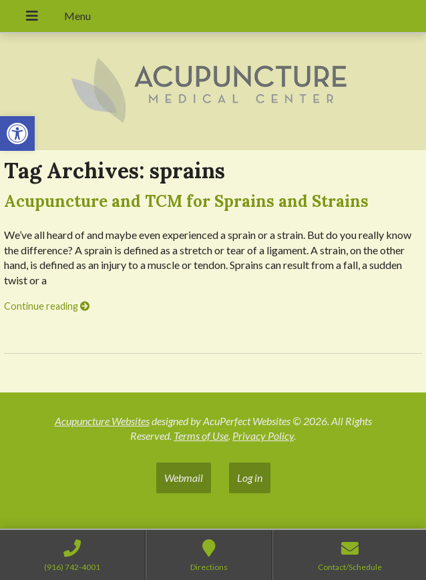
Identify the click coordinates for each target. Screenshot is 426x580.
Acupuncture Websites (102, 420)
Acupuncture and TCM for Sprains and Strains (186, 201)
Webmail (183, 477)
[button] (17, 133)
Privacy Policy (263, 435)
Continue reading (46, 306)
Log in (249, 477)
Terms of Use (201, 435)
